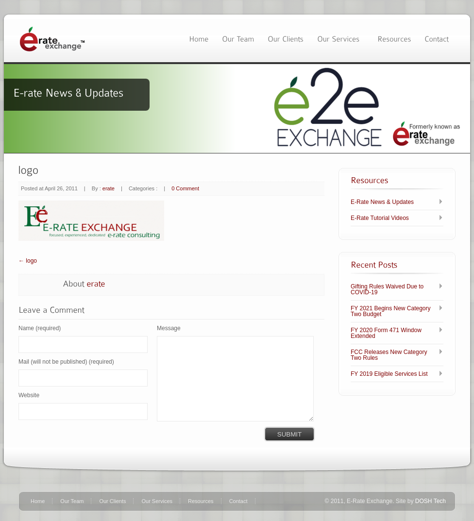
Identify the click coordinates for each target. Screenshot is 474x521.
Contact (238, 501)
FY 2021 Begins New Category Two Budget (391, 311)
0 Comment (185, 188)
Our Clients (112, 501)
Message (169, 328)
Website (28, 395)
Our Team (72, 501)
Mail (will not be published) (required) (66, 362)
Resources (201, 501)
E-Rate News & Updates (382, 202)
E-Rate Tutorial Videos (380, 218)
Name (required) (39, 328)
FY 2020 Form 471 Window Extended (386, 333)
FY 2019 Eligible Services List (389, 374)
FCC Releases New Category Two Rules (389, 355)
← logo (27, 260)
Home (38, 501)
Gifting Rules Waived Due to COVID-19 (387, 289)
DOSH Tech (430, 501)
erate (108, 188)
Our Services (156, 501)
